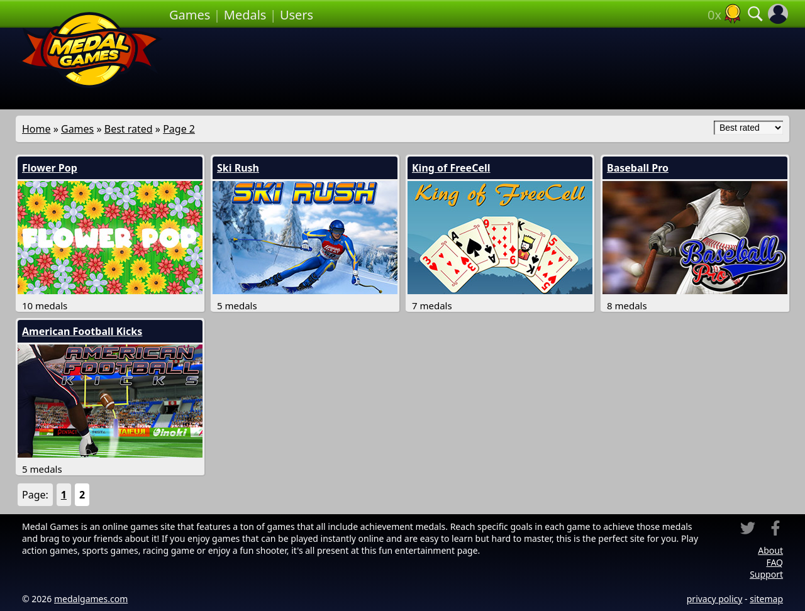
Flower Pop (49, 168)
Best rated (128, 129)
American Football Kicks (82, 331)
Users (296, 14)
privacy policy (715, 599)
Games (189, 14)
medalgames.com (91, 599)
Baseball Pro (638, 168)
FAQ (774, 562)
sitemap (766, 599)
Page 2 (179, 129)
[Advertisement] (479, 68)
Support (766, 574)
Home (36, 129)
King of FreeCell (451, 168)
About (770, 550)
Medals (245, 14)
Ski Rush (238, 168)
